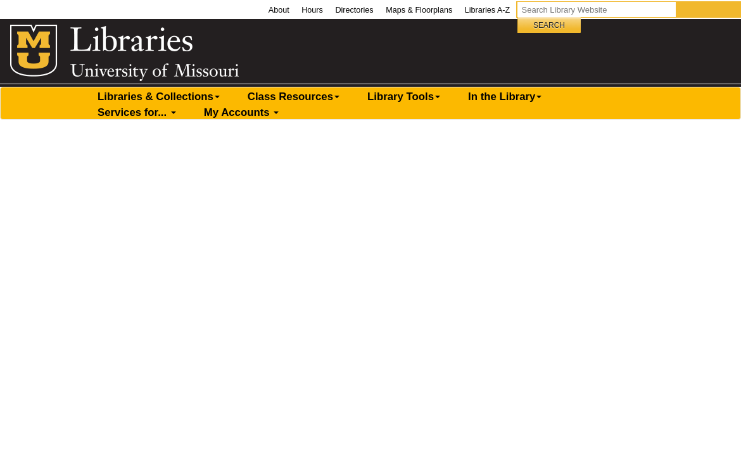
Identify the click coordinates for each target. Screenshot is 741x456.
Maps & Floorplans (419, 10)
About (279, 10)
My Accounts (241, 112)
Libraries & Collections (159, 97)
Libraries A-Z (487, 10)
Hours (312, 10)
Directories (354, 10)
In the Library (505, 97)
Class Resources (293, 97)
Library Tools (403, 97)
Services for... (137, 112)
